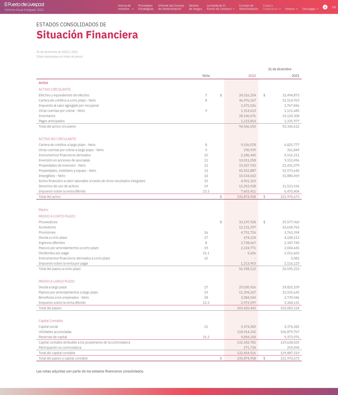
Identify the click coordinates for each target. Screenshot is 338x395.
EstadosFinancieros (271, 7)
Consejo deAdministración (248, 7)
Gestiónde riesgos (195, 7)
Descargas (310, 7)
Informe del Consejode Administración (171, 7)
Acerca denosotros (126, 7)
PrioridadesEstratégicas (146, 7)
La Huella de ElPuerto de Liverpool (220, 7)
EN (334, 7)
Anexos (291, 7)
